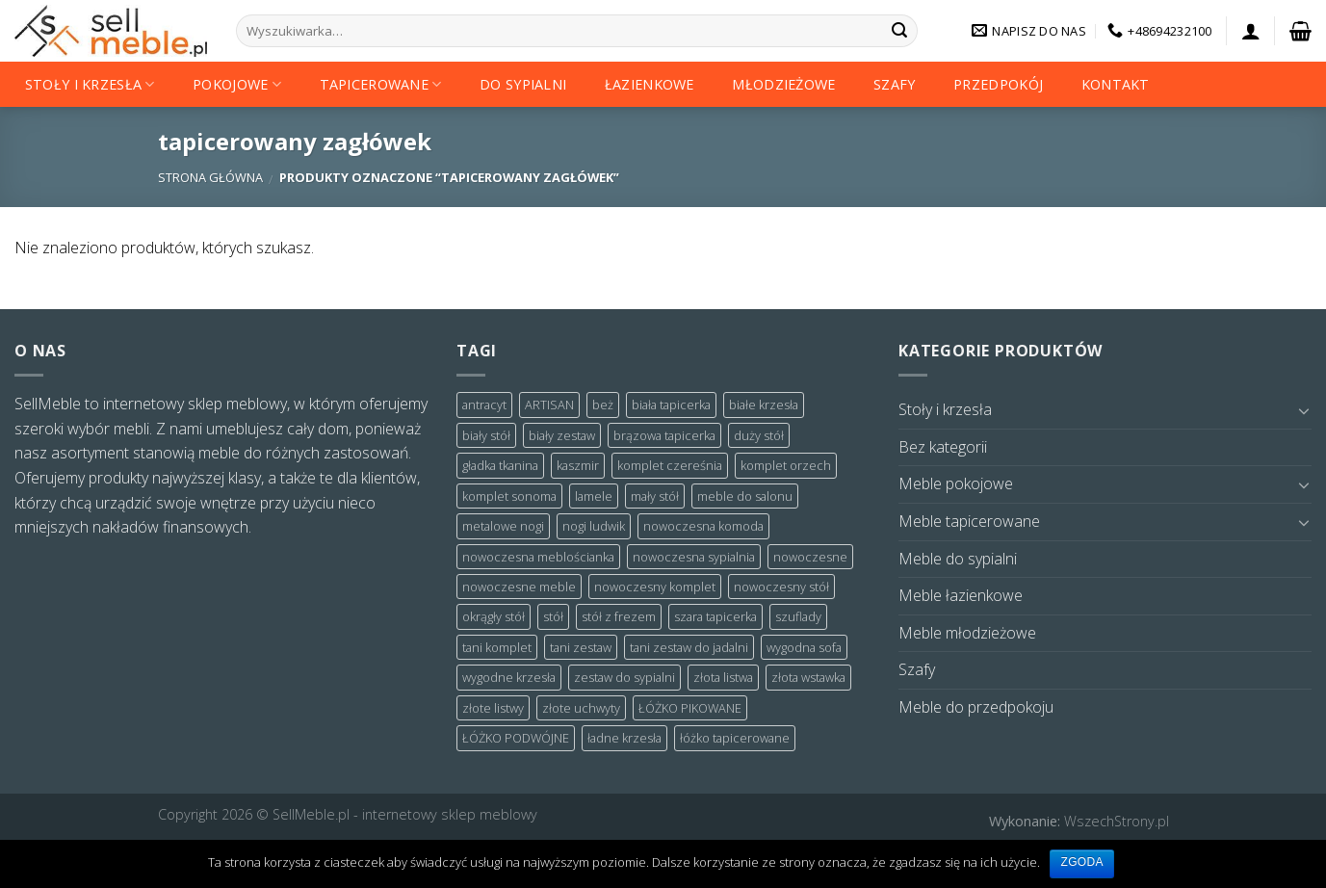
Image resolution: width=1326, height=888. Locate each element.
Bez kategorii (942, 446)
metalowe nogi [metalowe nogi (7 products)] (503, 526)
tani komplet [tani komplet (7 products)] (497, 647)
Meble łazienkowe (960, 595)
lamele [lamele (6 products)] (593, 496)
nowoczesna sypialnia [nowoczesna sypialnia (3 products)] (694, 556)
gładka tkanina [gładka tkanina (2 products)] (500, 465)
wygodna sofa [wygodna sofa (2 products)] (804, 647)
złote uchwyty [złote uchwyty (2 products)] (581, 708)
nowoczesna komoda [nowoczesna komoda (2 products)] (703, 526)
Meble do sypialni (957, 558)
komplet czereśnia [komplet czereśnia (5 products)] (669, 465)
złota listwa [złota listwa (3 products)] (723, 677)
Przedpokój (998, 84)
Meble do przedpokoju (975, 707)
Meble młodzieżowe (967, 632)
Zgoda (1081, 862)
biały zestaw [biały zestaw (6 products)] (562, 435)
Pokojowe (237, 84)
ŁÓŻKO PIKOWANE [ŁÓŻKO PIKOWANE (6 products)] (689, 708)
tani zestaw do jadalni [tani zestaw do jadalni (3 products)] (689, 647)
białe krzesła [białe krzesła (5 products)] (763, 404)
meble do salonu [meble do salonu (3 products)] (745, 496)
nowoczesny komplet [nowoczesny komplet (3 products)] (654, 586)
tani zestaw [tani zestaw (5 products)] (580, 647)
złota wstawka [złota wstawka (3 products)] (808, 677)
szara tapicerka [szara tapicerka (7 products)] (715, 616)
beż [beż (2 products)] (602, 404)
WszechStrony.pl (1116, 821)
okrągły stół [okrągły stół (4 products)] (493, 616)
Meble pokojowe (955, 483)
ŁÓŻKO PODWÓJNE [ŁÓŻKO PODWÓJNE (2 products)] (515, 737)
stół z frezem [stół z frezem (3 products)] (619, 616)
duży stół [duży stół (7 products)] (759, 435)
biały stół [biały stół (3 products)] (486, 435)
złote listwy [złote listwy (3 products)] (493, 708)
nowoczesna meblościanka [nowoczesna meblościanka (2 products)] (538, 556)
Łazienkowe (649, 84)
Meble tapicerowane (969, 521)
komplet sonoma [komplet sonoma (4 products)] (509, 496)
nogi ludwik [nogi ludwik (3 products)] (593, 526)
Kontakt (1115, 84)
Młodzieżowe (783, 84)
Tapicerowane (381, 84)
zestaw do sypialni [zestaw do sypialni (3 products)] (624, 677)
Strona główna (210, 177)
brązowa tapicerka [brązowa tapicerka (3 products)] (664, 435)
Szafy (894, 84)
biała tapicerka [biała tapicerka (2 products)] (671, 404)
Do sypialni (523, 84)
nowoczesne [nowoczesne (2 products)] (810, 556)
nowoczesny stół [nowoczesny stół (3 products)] (781, 586)
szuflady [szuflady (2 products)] (798, 616)
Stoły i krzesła (90, 84)
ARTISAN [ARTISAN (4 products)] (549, 404)
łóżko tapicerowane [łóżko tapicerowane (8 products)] (735, 737)
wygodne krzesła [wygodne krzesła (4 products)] (509, 677)
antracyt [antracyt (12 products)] (484, 404)
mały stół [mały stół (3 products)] (655, 496)
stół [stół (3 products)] (553, 616)
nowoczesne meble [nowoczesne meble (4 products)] (519, 586)
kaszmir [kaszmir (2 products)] (578, 465)
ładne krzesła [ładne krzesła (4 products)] (624, 737)
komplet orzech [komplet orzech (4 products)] (786, 465)
